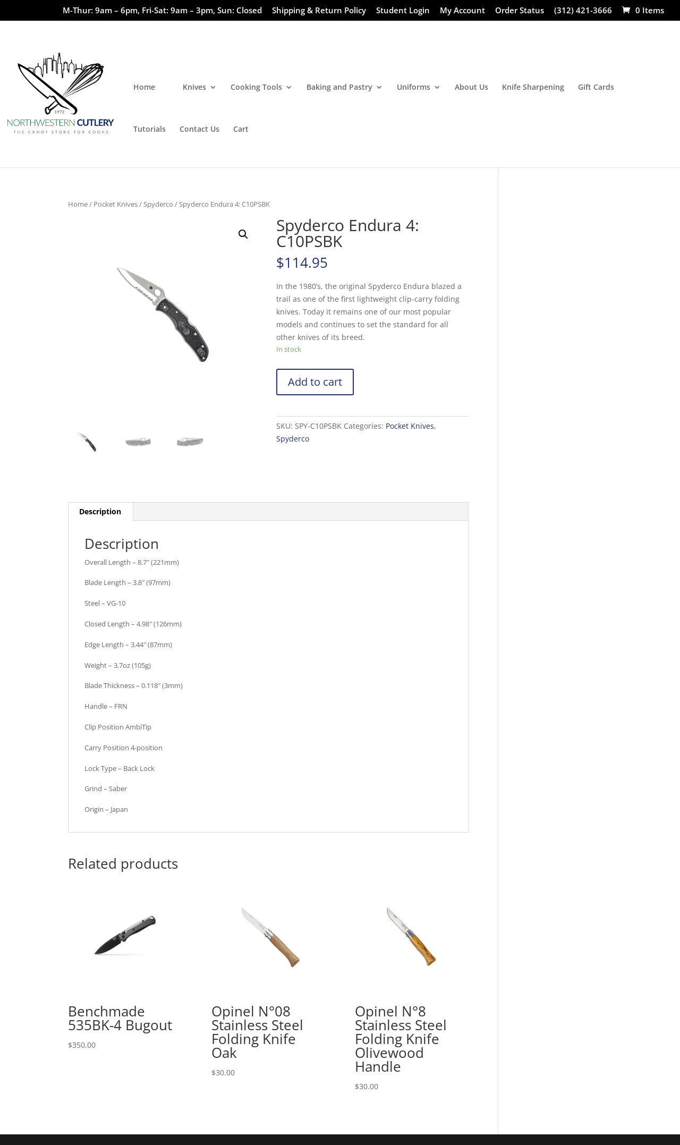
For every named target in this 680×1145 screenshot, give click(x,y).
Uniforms (413, 87)
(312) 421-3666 (583, 10)
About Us (471, 87)
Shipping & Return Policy (319, 10)
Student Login (403, 10)
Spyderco (158, 204)
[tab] (100, 512)
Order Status (519, 10)
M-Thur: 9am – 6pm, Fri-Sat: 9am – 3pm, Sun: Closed (162, 10)
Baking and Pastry (339, 87)
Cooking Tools (256, 87)
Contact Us (199, 129)
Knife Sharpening (533, 87)
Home (144, 87)
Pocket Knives (116, 204)
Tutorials (149, 129)
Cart (241, 129)
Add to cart (315, 382)
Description (100, 511)
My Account (462, 10)
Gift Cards (596, 87)
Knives (194, 87)
